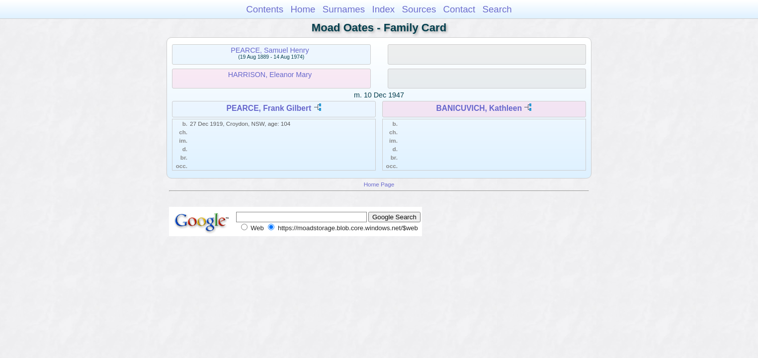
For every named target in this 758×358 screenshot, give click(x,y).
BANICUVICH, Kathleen (479, 108)
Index (383, 9)
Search (496, 9)
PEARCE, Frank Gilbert (269, 108)
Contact (459, 9)
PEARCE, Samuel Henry (270, 50)
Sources (419, 9)
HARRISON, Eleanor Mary (270, 75)
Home (302, 9)
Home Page (379, 184)
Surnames (344, 9)
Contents (264, 9)
